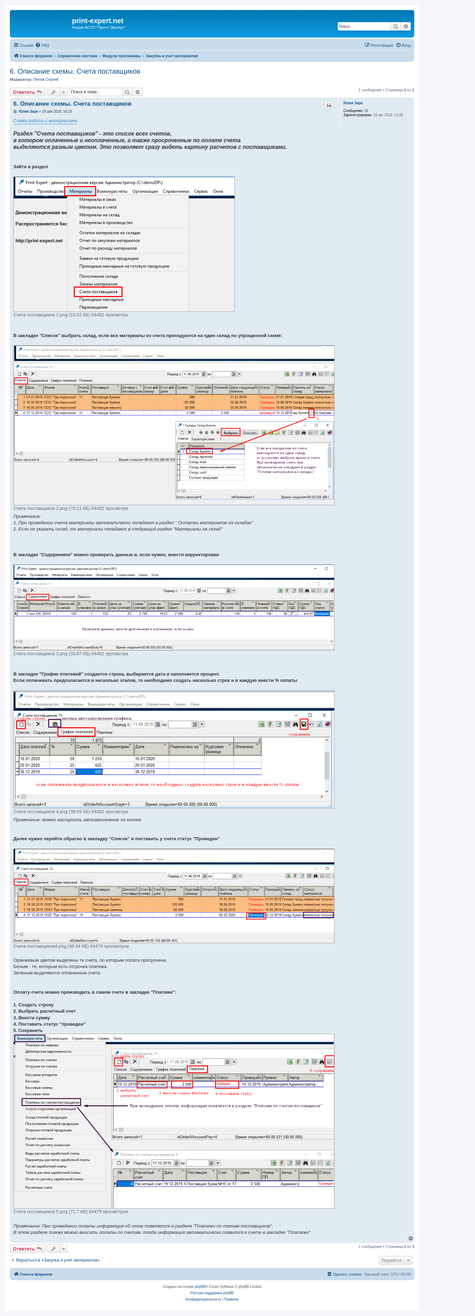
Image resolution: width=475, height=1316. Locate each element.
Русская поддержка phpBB (211, 1293)
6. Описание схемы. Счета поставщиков (75, 71)
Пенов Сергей (45, 79)
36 (366, 111)
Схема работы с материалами (45, 120)
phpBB (200, 1287)
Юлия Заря (353, 103)
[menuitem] (42, 45)
